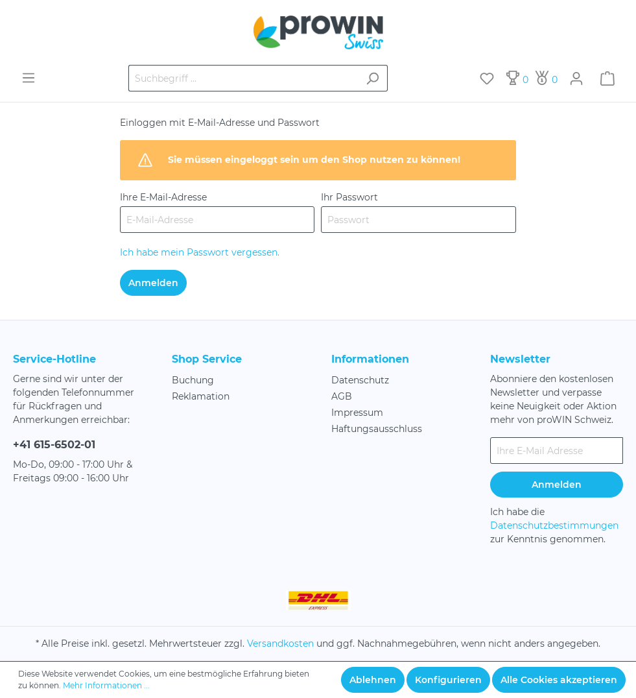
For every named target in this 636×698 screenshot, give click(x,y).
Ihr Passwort (349, 197)
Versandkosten (280, 643)
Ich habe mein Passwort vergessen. (199, 252)
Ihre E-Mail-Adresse (163, 197)
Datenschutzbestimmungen (554, 525)
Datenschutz (360, 380)
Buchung (193, 380)
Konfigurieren (448, 680)
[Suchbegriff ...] (243, 78)
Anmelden (153, 283)
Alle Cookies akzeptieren (559, 680)
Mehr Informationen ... (106, 685)
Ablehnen (372, 680)
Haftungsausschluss (376, 429)
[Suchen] (372, 78)
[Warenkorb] (607, 78)
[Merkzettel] (486, 78)
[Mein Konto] (576, 78)
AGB (341, 396)
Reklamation (201, 396)
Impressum (357, 412)
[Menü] (28, 78)
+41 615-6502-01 (54, 445)
